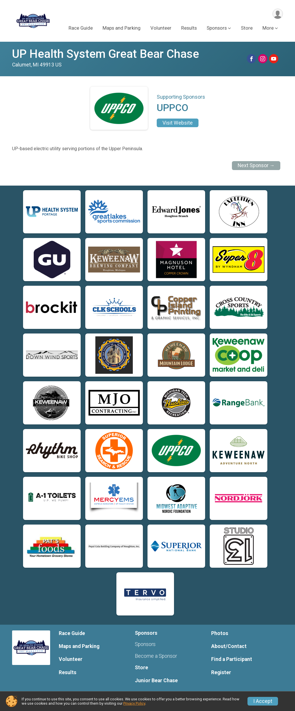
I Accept (262, 701)
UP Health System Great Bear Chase (105, 54)
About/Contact (229, 646)
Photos (219, 633)
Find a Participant (231, 659)
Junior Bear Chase (156, 680)
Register (221, 672)
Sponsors (145, 644)
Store (247, 28)
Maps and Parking (122, 28)
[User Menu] (277, 14)
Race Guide (81, 28)
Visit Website (177, 123)
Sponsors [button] (217, 28)
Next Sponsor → (256, 165)
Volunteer (160, 28)
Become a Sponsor (156, 656)
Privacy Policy (134, 703)
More (268, 28)
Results (189, 28)
